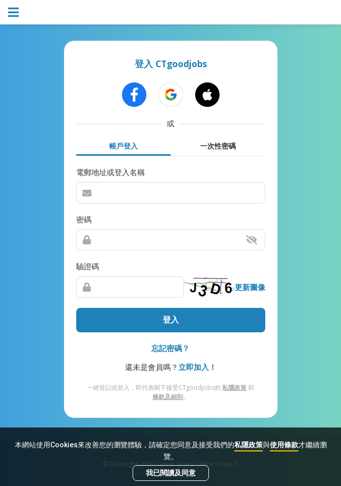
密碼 (83, 219)
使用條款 (284, 445)
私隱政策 (248, 445)
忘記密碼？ (170, 348)
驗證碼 (87, 266)
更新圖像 (250, 287)
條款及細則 (167, 396)
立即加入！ (197, 367)
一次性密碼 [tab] (218, 146)
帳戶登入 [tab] (123, 146)
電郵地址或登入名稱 (110, 172)
